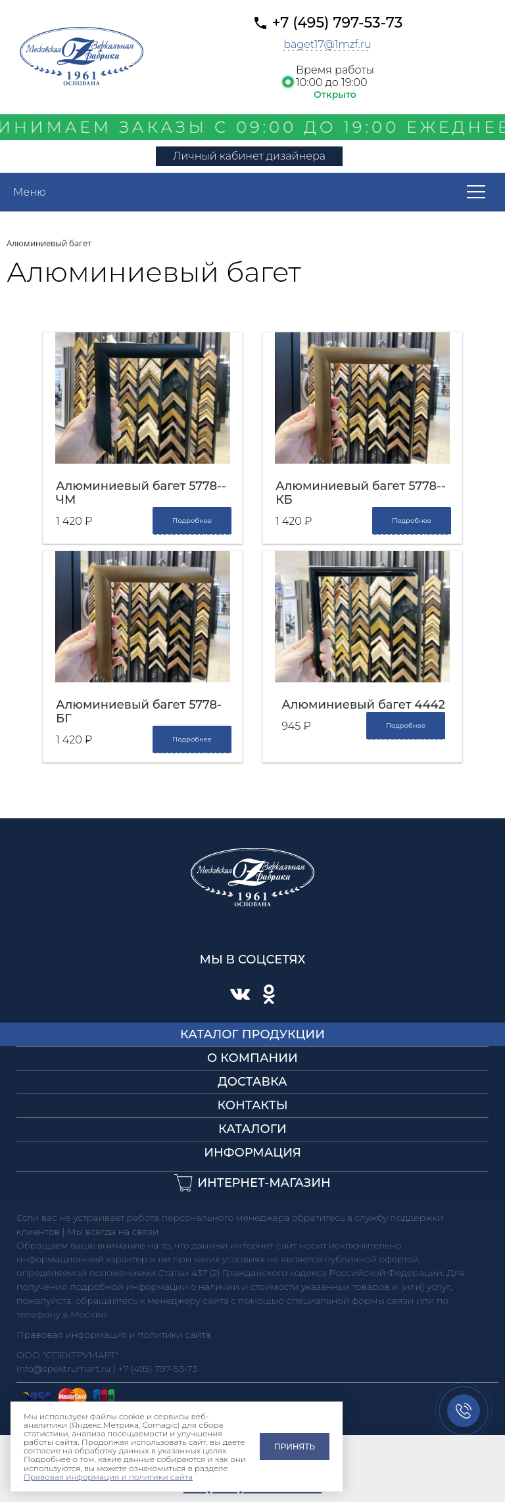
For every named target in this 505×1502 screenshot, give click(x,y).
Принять (294, 1446)
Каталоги (252, 1129)
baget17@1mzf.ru (327, 44)
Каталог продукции (252, 1034)
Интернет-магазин (264, 1183)
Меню (29, 192)
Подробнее (192, 520)
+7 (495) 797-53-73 (337, 23)
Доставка (252, 1081)
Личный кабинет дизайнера (249, 156)
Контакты (252, 1105)
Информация (252, 1152)
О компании (252, 1058)
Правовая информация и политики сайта (108, 1477)
